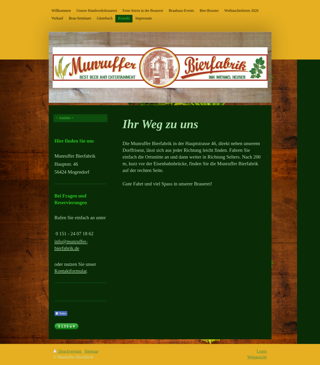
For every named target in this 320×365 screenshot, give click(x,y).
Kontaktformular (71, 270)
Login (262, 351)
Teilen (60, 313)
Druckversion (68, 351)
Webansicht (257, 357)
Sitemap (91, 351)
